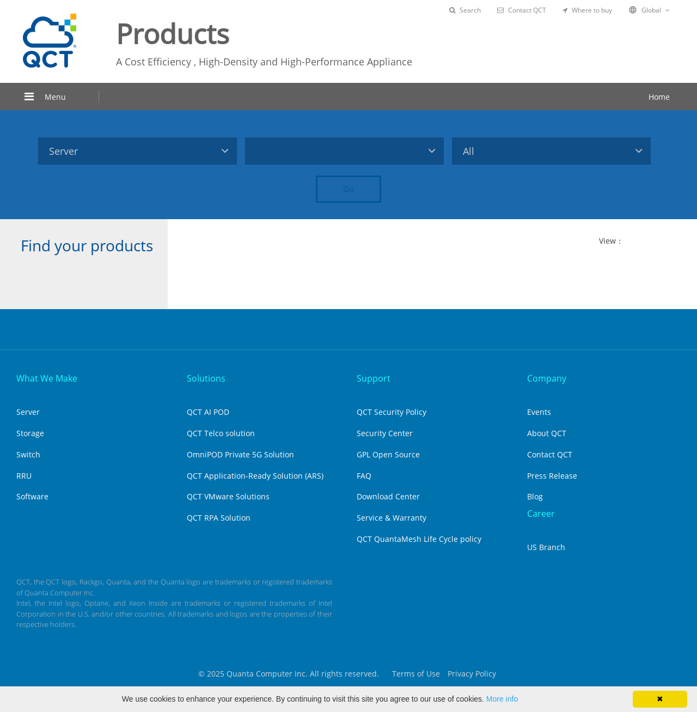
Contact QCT (521, 10)
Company (546, 378)
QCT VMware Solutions (228, 496)
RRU (24, 475)
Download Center (388, 496)
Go (348, 188)
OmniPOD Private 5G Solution (240, 454)
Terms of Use (416, 673)
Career (541, 514)
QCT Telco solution (221, 433)
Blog (535, 496)
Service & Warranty (391, 517)
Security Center (385, 433)
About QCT (546, 433)
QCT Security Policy (391, 412)
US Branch (546, 547)
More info (502, 699)
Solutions (206, 378)
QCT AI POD (208, 412)
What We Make (46, 378)
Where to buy (587, 10)
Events (539, 412)
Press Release (552, 475)
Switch (28, 454)
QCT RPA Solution (218, 517)
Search (465, 10)
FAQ (364, 475)
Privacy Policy (472, 673)
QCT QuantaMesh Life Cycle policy (419, 539)
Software (32, 496)
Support (373, 378)
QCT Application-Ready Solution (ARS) (255, 475)
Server (28, 412)
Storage (30, 433)
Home (659, 97)
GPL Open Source (388, 454)
